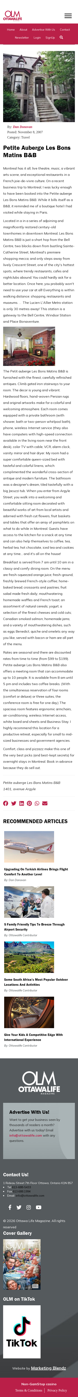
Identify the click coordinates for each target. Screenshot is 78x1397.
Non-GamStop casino (39, 1384)
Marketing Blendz (48, 1368)
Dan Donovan (22, 127)
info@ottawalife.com (25, 1135)
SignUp (50, 37)
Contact (65, 29)
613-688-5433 (21, 1187)
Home (11, 29)
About (23, 29)
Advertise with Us (43, 29)
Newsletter (22, 37)
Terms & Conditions (28, 1390)
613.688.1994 (22, 1191)
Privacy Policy (57, 1390)
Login (37, 37)
